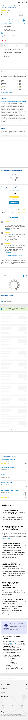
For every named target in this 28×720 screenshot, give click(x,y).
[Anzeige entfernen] (27, 714)
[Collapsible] (25, 512)
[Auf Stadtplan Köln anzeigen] (26, 276)
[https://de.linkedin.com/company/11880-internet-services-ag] (15, 715)
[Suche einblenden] (15, 2)
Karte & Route (18, 53)
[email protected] (6, 538)
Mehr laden (14, 430)
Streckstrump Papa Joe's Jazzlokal (11, 490)
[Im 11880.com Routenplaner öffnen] (23, 275)
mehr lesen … (7, 229)
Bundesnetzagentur (14, 643)
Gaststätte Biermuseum (7, 467)
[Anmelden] (19, 2)
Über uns (18, 46)
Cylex (13, 223)
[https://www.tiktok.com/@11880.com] (11, 715)
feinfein (3, 475)
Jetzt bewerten (14, 202)
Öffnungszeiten (8, 46)
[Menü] (26, 2)
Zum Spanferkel (5, 482)
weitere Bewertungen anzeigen (14, 255)
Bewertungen (8, 53)
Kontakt (6, 56)
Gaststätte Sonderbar (7, 459)
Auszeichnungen (18, 49)
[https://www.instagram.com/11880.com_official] (7, 715)
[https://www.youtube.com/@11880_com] (19, 715)
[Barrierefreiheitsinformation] (22, 2)
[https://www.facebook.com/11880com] (2, 715)
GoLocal (13, 234)
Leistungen (7, 49)
